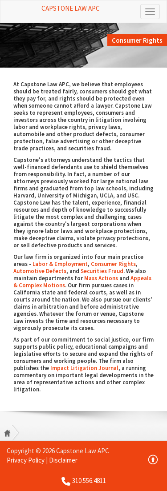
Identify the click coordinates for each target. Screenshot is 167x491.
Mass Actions (101, 278)
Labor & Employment (60, 264)
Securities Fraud (102, 271)
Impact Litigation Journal (84, 368)
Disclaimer (63, 460)
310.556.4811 (89, 480)
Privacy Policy (26, 460)
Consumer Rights (113, 264)
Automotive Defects (39, 271)
